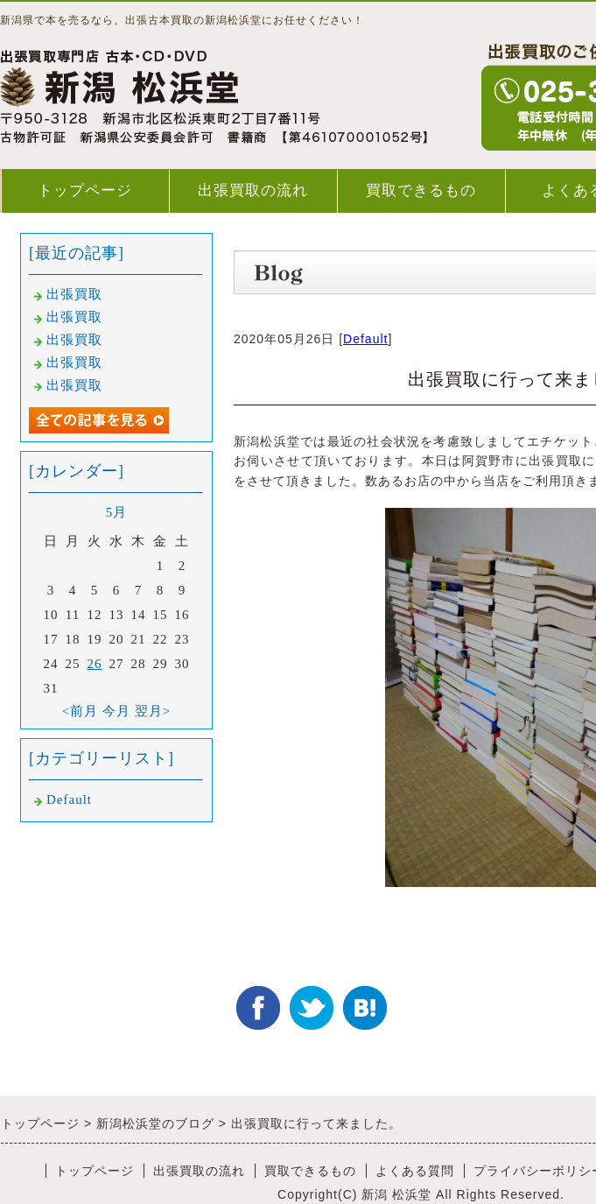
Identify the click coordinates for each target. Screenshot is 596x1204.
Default (365, 339)
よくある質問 (414, 1171)
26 (95, 664)
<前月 (80, 711)
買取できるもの (421, 190)
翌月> (153, 711)
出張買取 (74, 294)
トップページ (85, 190)
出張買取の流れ (253, 190)
